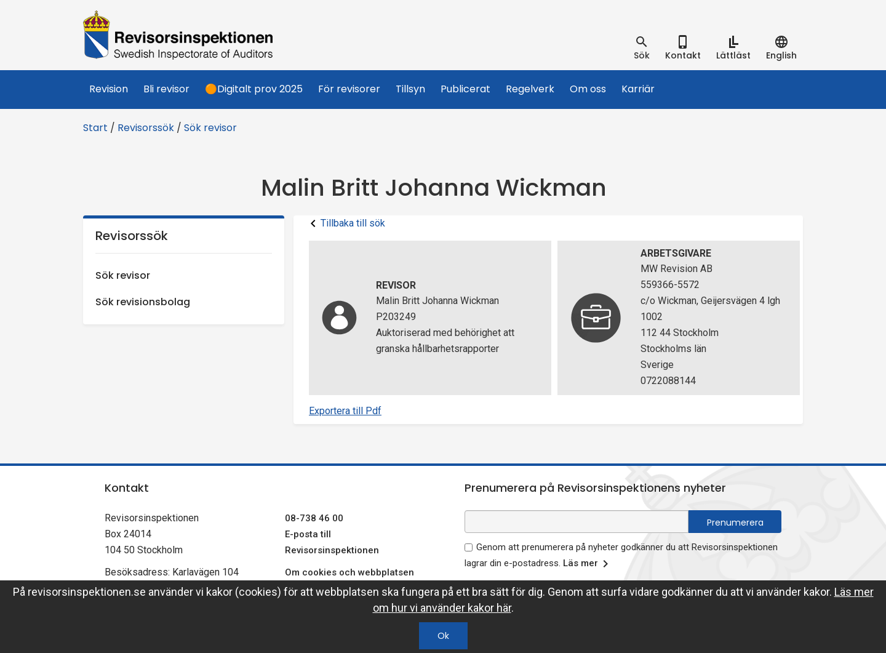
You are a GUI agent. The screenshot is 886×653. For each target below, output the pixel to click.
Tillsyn (410, 89)
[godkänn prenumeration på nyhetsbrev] (469, 547)
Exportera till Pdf (345, 411)
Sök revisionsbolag (142, 302)
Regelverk (530, 89)
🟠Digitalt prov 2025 (254, 89)
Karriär (638, 89)
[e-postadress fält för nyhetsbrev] (576, 521)
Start (95, 128)
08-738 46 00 (314, 518)
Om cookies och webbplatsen (349, 572)
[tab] (642, 48)
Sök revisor (210, 128)
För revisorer (349, 89)
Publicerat (465, 89)
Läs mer (588, 563)
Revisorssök (146, 128)
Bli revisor (166, 89)
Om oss (588, 89)
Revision (108, 89)
